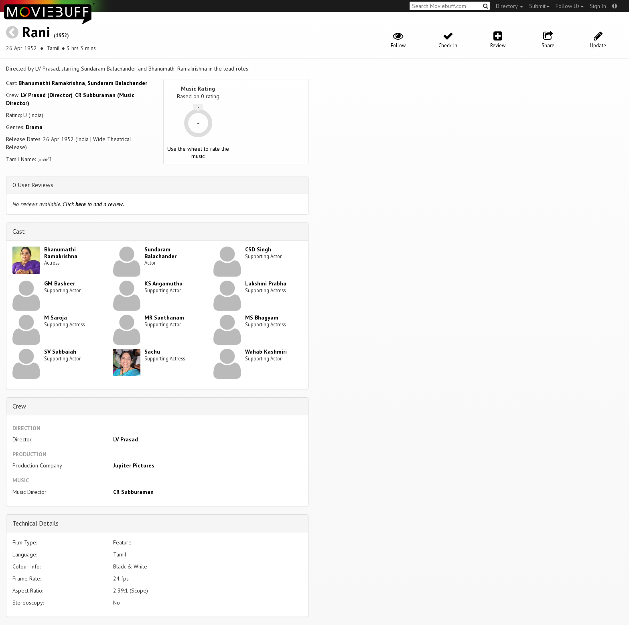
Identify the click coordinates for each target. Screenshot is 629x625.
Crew (19, 406)
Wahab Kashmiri (266, 351)
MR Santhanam (164, 317)
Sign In (598, 6)
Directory (509, 6)
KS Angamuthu (163, 283)
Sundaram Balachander (117, 83)
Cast (18, 231)
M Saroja (55, 317)
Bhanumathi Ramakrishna (51, 83)
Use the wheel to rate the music (198, 152)
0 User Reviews (32, 185)
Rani (36, 31)
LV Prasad (125, 439)
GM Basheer (59, 283)
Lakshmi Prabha (265, 283)
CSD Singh (258, 249)
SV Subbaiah (60, 351)
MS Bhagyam (261, 317)
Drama (34, 127)
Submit (539, 6)
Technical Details (35, 523)
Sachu (152, 351)
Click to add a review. (93, 204)
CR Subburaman (133, 492)
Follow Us (570, 6)
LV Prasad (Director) (47, 95)
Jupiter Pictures (133, 465)
